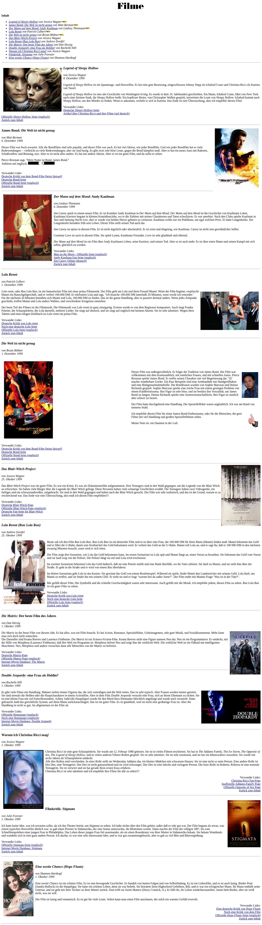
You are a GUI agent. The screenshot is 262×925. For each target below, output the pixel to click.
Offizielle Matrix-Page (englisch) (20, 658)
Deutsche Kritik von (19, 323)
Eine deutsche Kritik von (238, 908)
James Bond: (30, 25)
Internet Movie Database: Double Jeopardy (26, 721)
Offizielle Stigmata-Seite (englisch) (22, 845)
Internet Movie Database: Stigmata (21, 848)
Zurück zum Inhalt (12, 120)
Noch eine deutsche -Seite (19, 326)
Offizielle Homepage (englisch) (19, 714)
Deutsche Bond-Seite (13, 179)
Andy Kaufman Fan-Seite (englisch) (75, 257)
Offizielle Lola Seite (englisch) (19, 329)
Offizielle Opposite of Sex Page (242, 787)
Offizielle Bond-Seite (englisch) (20, 182)
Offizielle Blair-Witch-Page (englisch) (23, 508)
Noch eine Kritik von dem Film (242, 912)
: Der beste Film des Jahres (31, 44)
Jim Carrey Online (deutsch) (70, 260)
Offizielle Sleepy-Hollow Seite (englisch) (25, 116)
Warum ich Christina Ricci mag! (28, 51)
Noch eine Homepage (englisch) (20, 718)
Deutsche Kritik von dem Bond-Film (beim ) (31, 176)
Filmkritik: (20, 54)
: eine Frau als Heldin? (32, 47)
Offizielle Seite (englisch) (238, 915)
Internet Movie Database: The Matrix (23, 661)
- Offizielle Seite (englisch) (80, 254)
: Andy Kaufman (33, 28)
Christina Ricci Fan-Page (246, 780)
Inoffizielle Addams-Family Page (241, 783)
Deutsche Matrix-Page (14, 655)
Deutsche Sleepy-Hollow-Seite (81, 110)
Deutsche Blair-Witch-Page (17, 505)
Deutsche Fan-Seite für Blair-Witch (22, 511)
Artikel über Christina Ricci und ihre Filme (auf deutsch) (96, 113)
